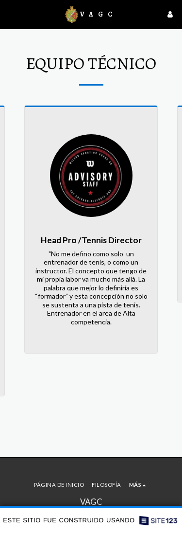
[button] (10, 14)
